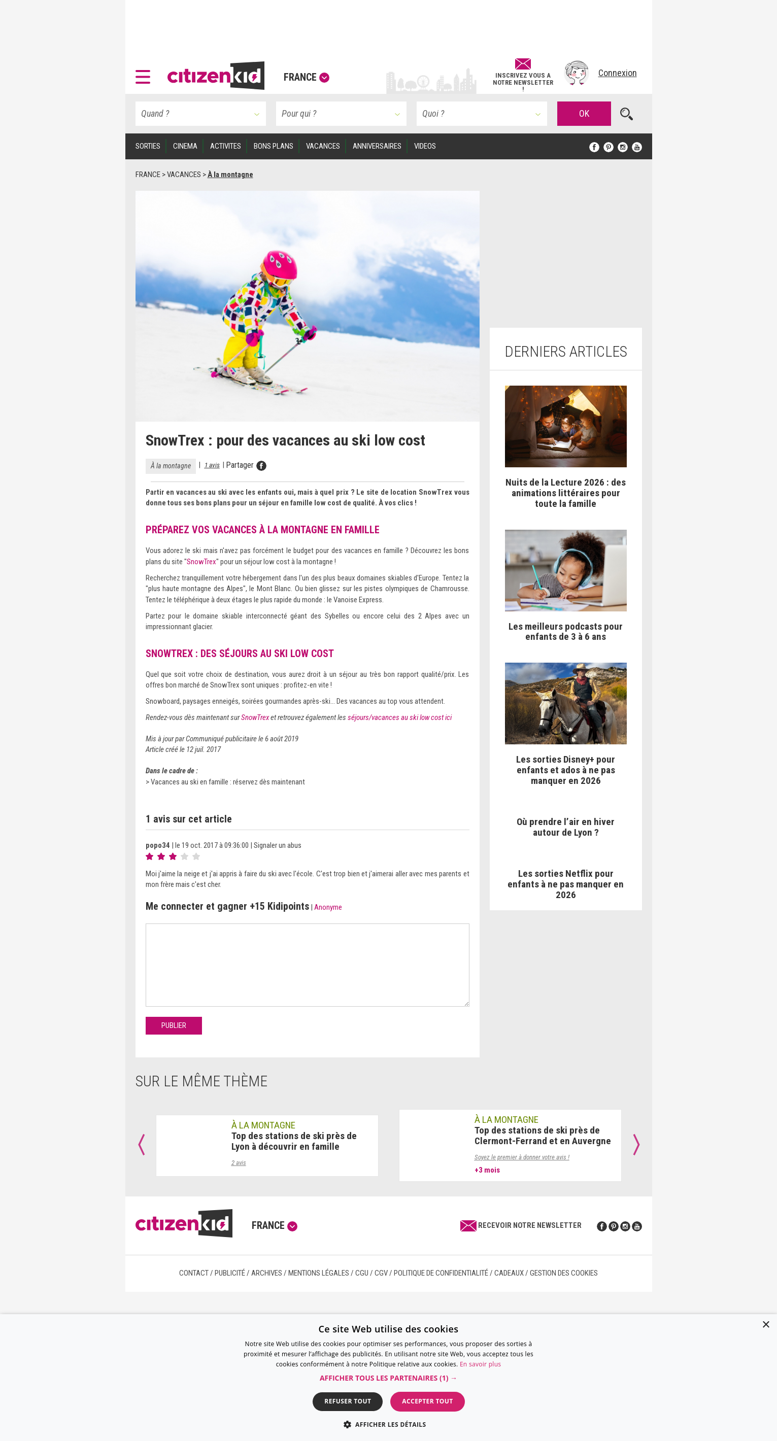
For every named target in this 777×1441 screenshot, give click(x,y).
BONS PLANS (273, 146)
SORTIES (148, 146)
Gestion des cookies (564, 1273)
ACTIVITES (225, 146)
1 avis (212, 465)
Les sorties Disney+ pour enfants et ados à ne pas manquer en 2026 (565, 769)
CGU (361, 1273)
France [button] (306, 77)
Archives (266, 1273)
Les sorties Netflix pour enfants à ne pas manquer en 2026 (566, 884)
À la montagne (171, 466)
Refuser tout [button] (347, 1401)
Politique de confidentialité (441, 1273)
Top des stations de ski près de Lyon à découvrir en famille (294, 1141)
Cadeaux (509, 1273)
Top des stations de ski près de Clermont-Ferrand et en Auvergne (543, 1135)
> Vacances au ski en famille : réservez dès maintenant (225, 781)
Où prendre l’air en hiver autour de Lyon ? (566, 827)
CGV (381, 1273)
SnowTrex (201, 561)
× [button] (765, 1325)
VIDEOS (425, 146)
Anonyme (328, 907)
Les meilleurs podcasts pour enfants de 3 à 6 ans (566, 632)
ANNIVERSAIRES (377, 146)
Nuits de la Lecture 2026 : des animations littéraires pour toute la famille (565, 492)
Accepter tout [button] (427, 1401)
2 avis (238, 1162)
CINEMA (185, 146)
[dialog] (388, 1377)
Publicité (230, 1273)
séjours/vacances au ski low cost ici (400, 717)
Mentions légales (318, 1273)
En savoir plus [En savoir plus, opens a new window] (480, 1364)
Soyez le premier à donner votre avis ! (522, 1157)
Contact (194, 1273)
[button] (145, 73)
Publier (173, 1025)
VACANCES (323, 146)
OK (584, 113)
